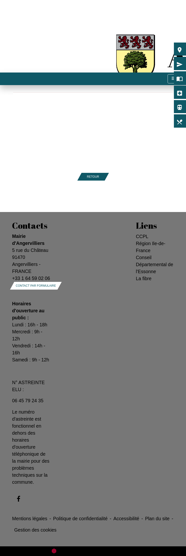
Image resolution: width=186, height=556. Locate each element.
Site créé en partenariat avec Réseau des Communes (93, 551)
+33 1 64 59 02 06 (31, 278)
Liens (146, 225)
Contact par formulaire (36, 285)
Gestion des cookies (35, 530)
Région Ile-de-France (150, 247)
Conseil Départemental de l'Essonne (154, 264)
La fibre (144, 278)
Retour (93, 176)
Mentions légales (29, 518)
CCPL (142, 236)
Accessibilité (126, 518)
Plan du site (157, 518)
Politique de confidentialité (80, 518)
